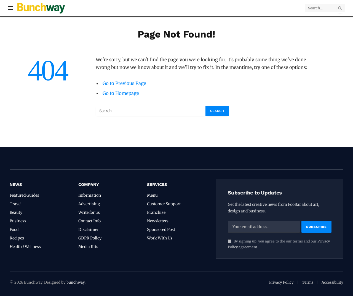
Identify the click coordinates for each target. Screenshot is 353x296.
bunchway (75, 282)
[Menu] (10, 8)
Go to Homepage (121, 93)
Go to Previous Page (124, 83)
